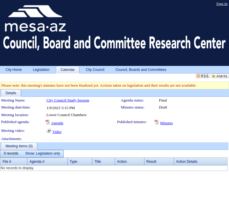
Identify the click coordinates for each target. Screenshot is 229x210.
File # (7, 162)
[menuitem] (11, 153)
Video (57, 132)
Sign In (222, 3)
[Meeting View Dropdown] (42, 153)
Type (73, 162)
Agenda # (36, 162)
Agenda (57, 123)
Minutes (166, 123)
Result (151, 162)
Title (97, 162)
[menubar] (32, 154)
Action (122, 162)
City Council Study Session (67, 100)
